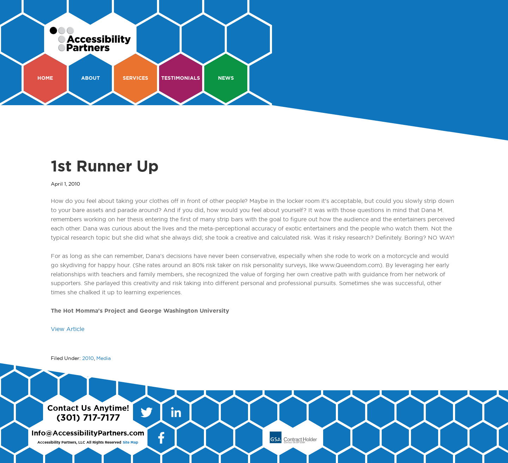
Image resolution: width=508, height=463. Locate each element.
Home (45, 78)
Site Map (130, 442)
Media (103, 358)
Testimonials (180, 78)
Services (135, 78)
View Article (67, 329)
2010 (88, 358)
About (90, 78)
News (226, 78)
